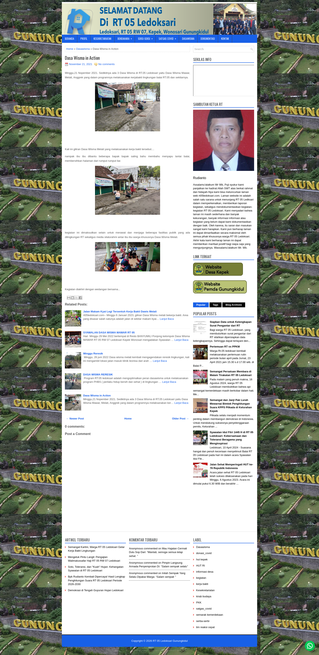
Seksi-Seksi (146, 38)
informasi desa (204, 571)
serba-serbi (202, 621)
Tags (215, 304)
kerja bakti (202, 583)
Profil (83, 39)
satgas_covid (204, 608)
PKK (198, 602)
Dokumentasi (208, 39)
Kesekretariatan (102, 39)
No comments (106, 64)
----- (150, 650)
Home (69, 48)
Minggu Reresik (93, 353)
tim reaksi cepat (205, 627)
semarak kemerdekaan (209, 614)
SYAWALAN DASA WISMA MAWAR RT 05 (109, 332)
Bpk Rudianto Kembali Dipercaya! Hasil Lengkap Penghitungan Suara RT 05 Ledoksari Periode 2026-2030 (96, 580)
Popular (200, 304)
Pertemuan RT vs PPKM (225, 346)
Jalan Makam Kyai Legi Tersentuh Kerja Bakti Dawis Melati (120, 311)
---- (139, 650)
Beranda (69, 39)
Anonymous (136, 548)
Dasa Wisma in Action (82, 57)
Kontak (225, 39)
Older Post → (180, 418)
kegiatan (201, 577)
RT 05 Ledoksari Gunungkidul (170, 640)
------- (179, 650)
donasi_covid (204, 553)
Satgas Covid (169, 38)
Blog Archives (234, 304)
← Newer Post (75, 418)
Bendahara (126, 38)
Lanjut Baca (167, 318)
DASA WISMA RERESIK (98, 374)
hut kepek (202, 559)
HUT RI (200, 565)
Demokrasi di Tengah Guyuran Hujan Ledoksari (95, 590)
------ (162, 650)
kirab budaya (203, 596)
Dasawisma (188, 39)
